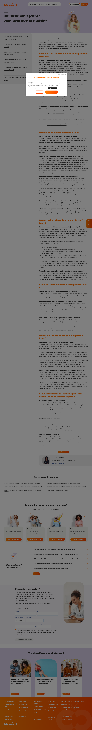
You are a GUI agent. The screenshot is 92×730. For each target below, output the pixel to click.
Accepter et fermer (51, 92)
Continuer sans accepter (62, 74)
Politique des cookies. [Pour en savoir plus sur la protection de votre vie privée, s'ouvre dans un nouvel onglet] (52, 88)
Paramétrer (39, 92)
